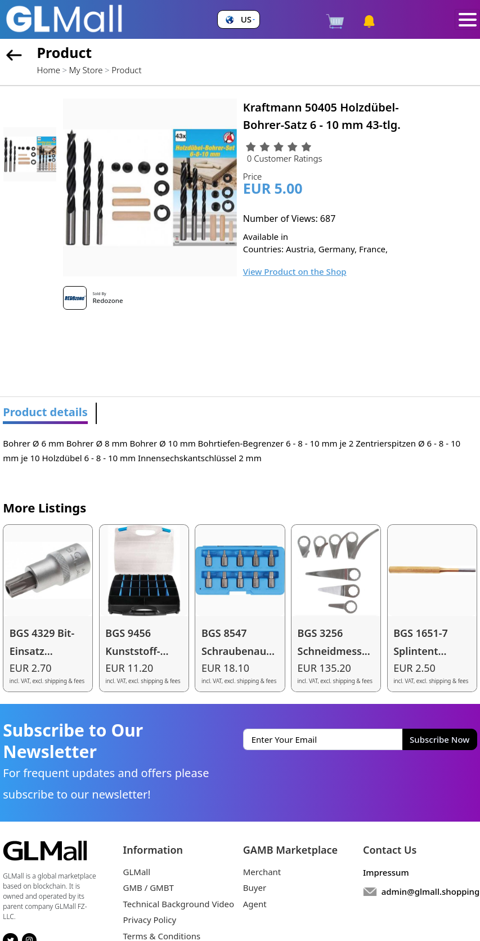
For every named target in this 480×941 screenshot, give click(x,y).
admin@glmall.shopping (431, 891)
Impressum (386, 872)
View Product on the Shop (295, 271)
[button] (239, 19)
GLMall (137, 871)
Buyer (254, 887)
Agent (255, 903)
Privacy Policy (150, 919)
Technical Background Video (179, 903)
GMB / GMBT (148, 887)
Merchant (262, 871)
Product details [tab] (45, 412)
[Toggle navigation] (467, 19)
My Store (86, 69)
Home (48, 69)
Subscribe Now (439, 739)
